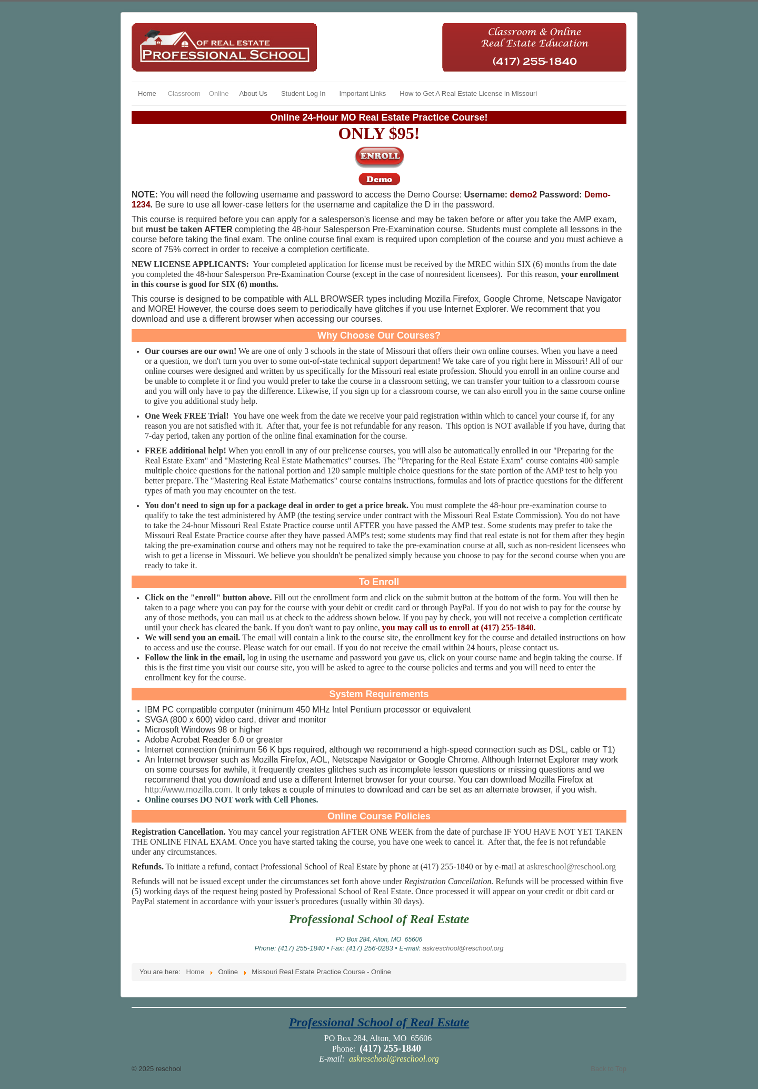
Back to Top (608, 1069)
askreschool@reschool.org (571, 866)
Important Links (362, 93)
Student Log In (303, 93)
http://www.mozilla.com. (189, 789)
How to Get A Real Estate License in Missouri (468, 93)
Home (147, 93)
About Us (253, 93)
